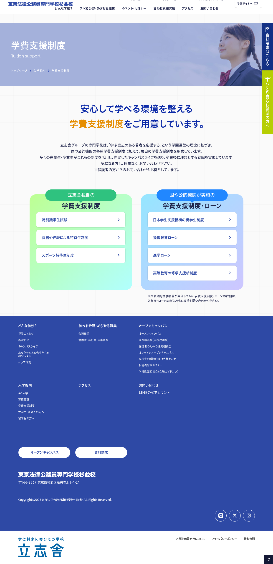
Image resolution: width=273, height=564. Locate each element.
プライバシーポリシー (224, 539)
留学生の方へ (26, 418)
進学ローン (162, 255)
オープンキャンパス (153, 326)
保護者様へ (136, 8)
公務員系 (83, 333)
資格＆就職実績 (164, 17)
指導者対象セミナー (150, 365)
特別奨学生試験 (54, 220)
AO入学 (23, 393)
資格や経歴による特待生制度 (65, 237)
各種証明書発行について (190, 539)
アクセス (187, 17)
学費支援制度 (26, 405)
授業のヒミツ (26, 333)
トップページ (19, 70)
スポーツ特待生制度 (58, 255)
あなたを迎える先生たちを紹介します (33, 354)
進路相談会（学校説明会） (154, 340)
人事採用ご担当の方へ (212, 8)
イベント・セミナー (134, 17)
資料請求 (101, 452)
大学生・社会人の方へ (31, 412)
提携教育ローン (165, 237)
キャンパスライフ (28, 346)
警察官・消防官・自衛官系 (93, 340)
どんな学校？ (64, 17)
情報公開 (249, 539)
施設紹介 (23, 340)
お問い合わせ (209, 17)
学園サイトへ (247, 3)
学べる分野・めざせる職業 (97, 17)
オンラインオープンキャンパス (156, 353)
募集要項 (23, 399)
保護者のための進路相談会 (155, 346)
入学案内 (39, 70)
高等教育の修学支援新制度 (175, 273)
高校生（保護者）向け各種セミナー (159, 359)
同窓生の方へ (171, 8)
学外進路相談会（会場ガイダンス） (159, 371)
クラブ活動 (24, 362)
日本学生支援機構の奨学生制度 (178, 220)
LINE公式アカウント (154, 392)
